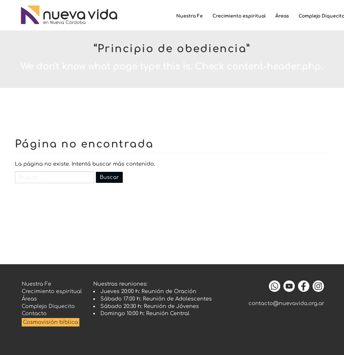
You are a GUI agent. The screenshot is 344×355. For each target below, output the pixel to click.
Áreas (282, 16)
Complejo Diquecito (48, 306)
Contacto (34, 313)
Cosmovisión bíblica (50, 322)
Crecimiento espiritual (239, 16)
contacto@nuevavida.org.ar (286, 303)
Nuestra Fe (189, 16)
